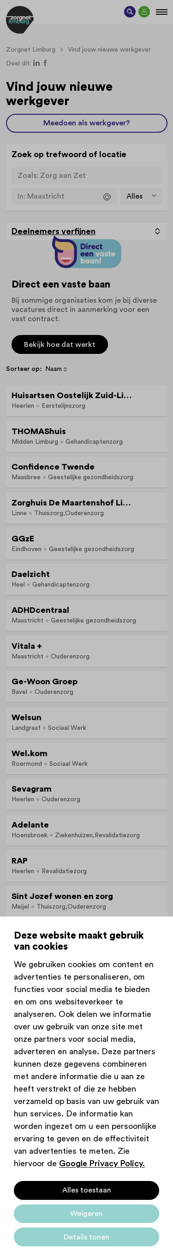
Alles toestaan (86, 1190)
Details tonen (86, 1237)
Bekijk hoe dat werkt (59, 344)
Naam (53, 369)
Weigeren (86, 1213)
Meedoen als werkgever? (86, 123)
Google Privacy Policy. (102, 1163)
